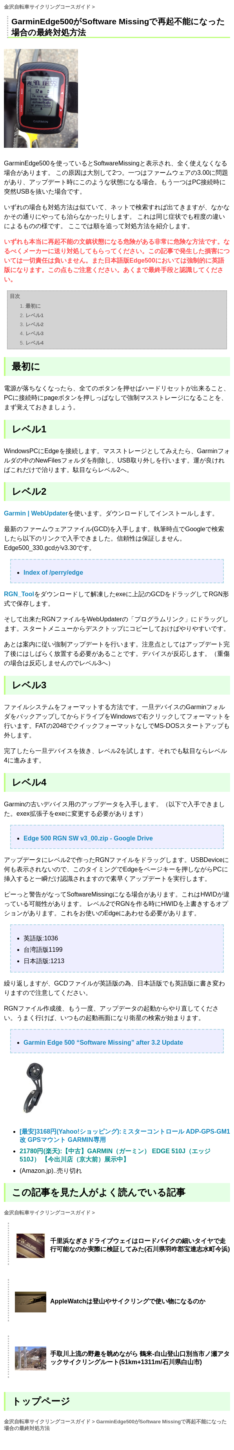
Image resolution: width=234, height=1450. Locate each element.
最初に (33, 306)
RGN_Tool (19, 594)
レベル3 (34, 333)
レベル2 (34, 324)
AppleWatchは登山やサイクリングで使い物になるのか (127, 1301)
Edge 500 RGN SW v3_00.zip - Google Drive (88, 838)
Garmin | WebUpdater (36, 513)
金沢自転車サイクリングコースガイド (47, 7)
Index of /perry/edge (53, 572)
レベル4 (34, 343)
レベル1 (34, 315)
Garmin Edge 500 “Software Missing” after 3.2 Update (103, 1042)
